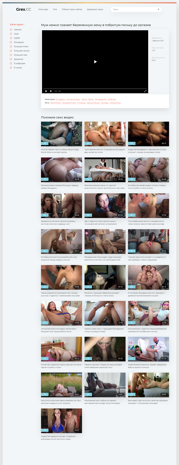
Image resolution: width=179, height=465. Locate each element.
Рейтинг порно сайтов (72, 9)
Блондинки (17, 42)
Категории (43, 9)
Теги (55, 9)
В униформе (17, 63)
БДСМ (15, 38)
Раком (84, 99)
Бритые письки (93, 103)
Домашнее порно (95, 9)
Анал (14, 34)
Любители (112, 99)
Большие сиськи (19, 51)
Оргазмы (105, 103)
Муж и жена (55, 103)
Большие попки (19, 46)
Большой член (18, 55)
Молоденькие (101, 99)
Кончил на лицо (73, 99)
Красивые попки (69, 103)
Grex (23, 9)
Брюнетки (16, 59)
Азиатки (15, 29)
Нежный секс (115, 103)
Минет (91, 99)
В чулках (16, 67)
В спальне (81, 103)
